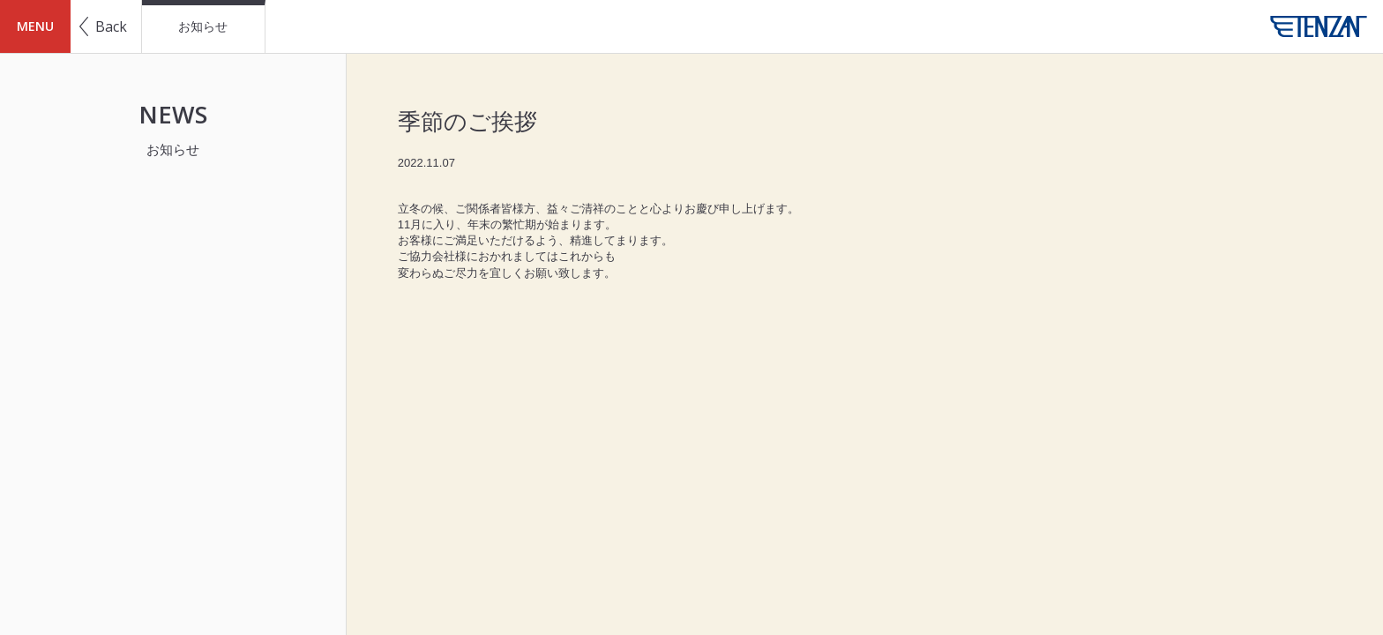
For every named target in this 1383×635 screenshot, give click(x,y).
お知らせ (203, 26)
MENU (35, 26)
